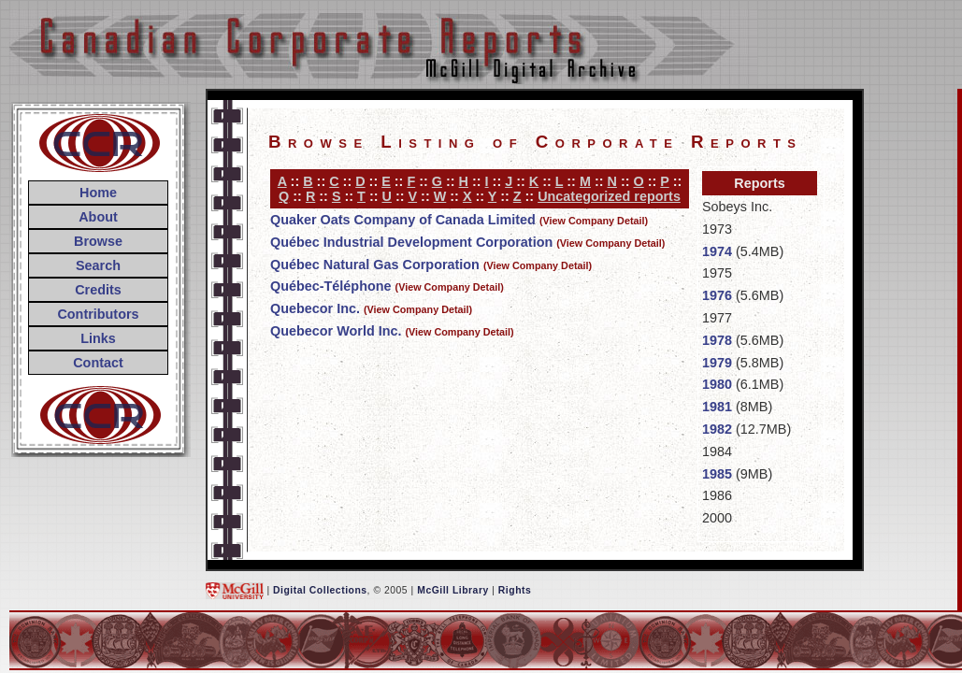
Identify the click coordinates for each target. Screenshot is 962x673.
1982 (717, 429)
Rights (514, 590)
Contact (98, 362)
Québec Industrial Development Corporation (411, 242)
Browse (98, 241)
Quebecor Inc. (315, 308)
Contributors (97, 314)
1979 (717, 362)
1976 (717, 295)
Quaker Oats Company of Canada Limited (403, 219)
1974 (717, 251)
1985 (717, 473)
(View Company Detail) (593, 220)
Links (98, 338)
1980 (717, 384)
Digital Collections (320, 590)
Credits (98, 289)
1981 (717, 406)
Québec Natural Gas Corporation (375, 264)
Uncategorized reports (609, 196)
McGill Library (453, 590)
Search (98, 265)
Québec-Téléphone (331, 286)
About (98, 216)
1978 (717, 340)
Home (98, 192)
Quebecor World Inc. (335, 330)
